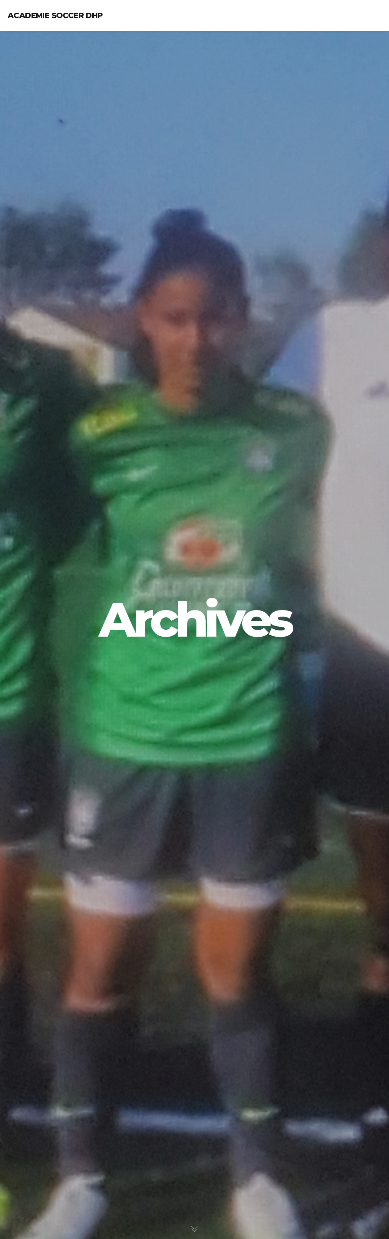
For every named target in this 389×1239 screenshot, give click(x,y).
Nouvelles (33, 107)
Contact (32, 139)
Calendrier (35, 91)
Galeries (31, 123)
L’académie (34, 42)
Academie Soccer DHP (55, 15)
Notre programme (45, 75)
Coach (29, 58)
